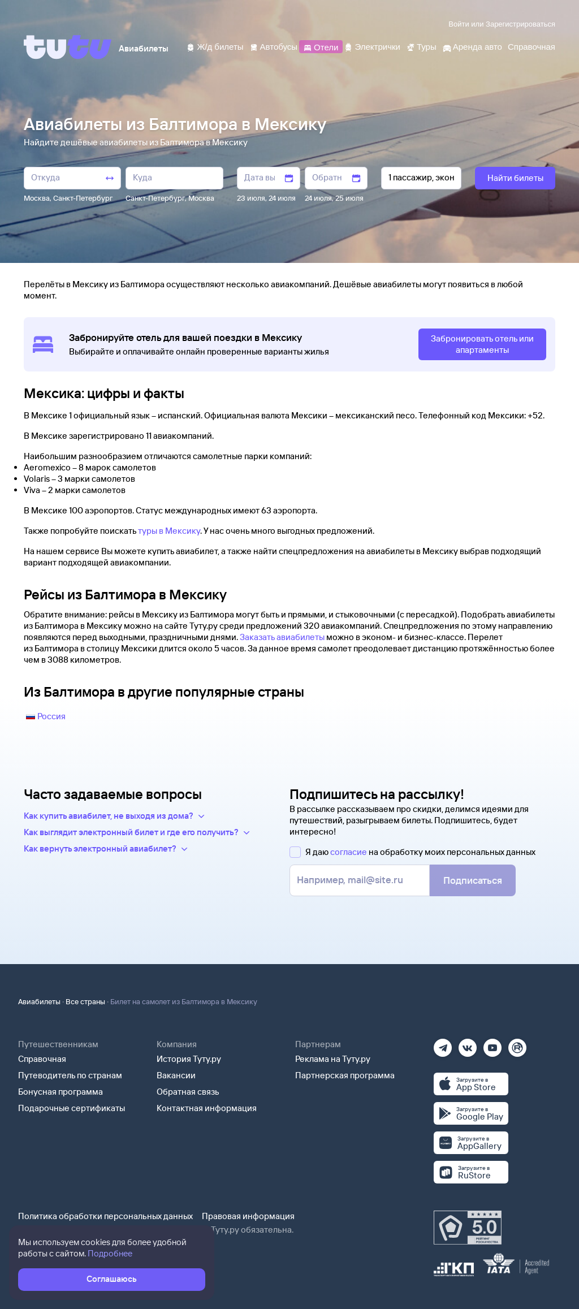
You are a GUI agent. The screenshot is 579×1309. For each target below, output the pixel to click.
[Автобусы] (273, 46)
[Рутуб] (517, 1044)
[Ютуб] (492, 1044)
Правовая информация (248, 1216)
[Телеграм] (443, 1044)
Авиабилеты (39, 1001)
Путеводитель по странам (70, 1075)
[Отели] (320, 46)
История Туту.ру (189, 1058)
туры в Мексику (169, 530)
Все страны (85, 1001)
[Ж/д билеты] (214, 46)
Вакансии (176, 1075)
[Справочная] (531, 46)
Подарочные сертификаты (71, 1108)
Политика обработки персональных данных (105, 1216)
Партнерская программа (345, 1075)
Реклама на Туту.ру (332, 1058)
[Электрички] (372, 46)
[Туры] (421, 46)
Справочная (42, 1058)
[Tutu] (68, 47)
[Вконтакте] (468, 1044)
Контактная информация (207, 1108)
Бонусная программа (60, 1091)
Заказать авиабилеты (282, 637)
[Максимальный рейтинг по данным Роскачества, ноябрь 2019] (468, 1228)
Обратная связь (188, 1091)
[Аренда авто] (472, 46)
